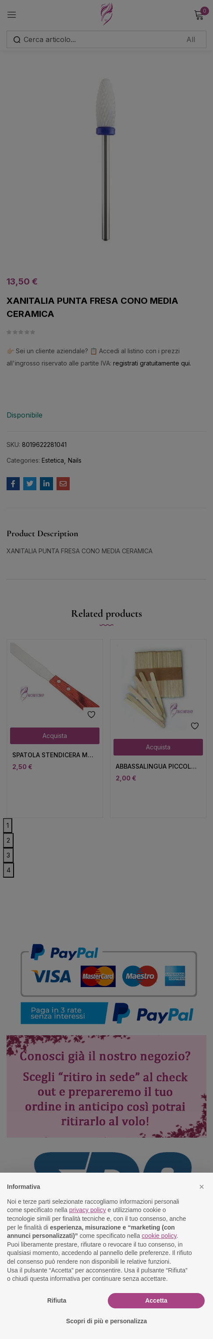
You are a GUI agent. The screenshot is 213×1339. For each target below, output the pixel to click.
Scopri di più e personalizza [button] (106, 1321)
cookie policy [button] (159, 1235)
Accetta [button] (156, 1300)
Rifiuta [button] (57, 1300)
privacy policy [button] (87, 1209)
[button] (202, 1187)
